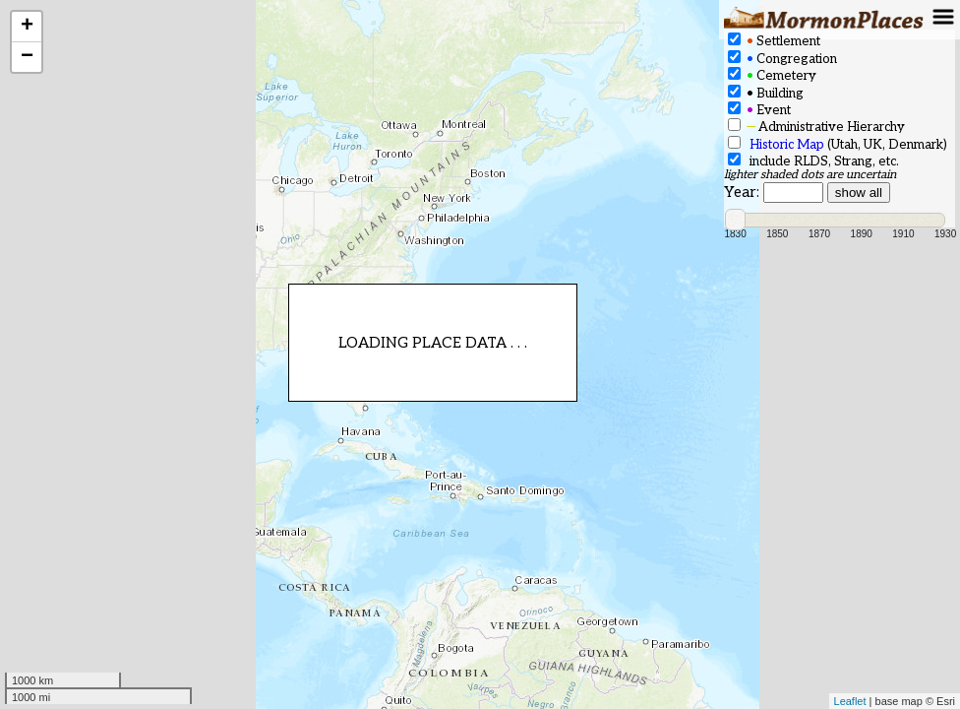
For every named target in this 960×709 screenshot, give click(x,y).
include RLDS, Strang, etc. (813, 161)
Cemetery (772, 75)
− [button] (27, 57)
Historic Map (787, 145)
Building (766, 93)
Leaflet (850, 701)
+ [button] (27, 26)
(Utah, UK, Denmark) (837, 144)
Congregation (782, 58)
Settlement (774, 40)
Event (759, 109)
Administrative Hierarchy (816, 126)
